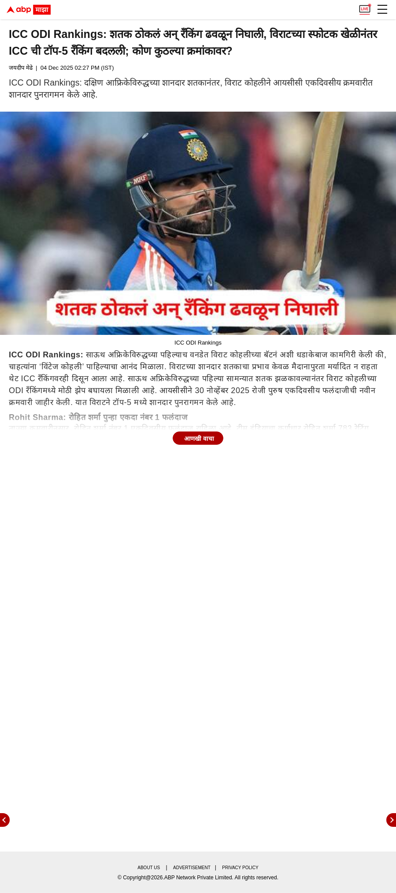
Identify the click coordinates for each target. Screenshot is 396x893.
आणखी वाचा (199, 438)
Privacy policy (240, 867)
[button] (382, 9)
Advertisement (192, 867)
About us (148, 867)
